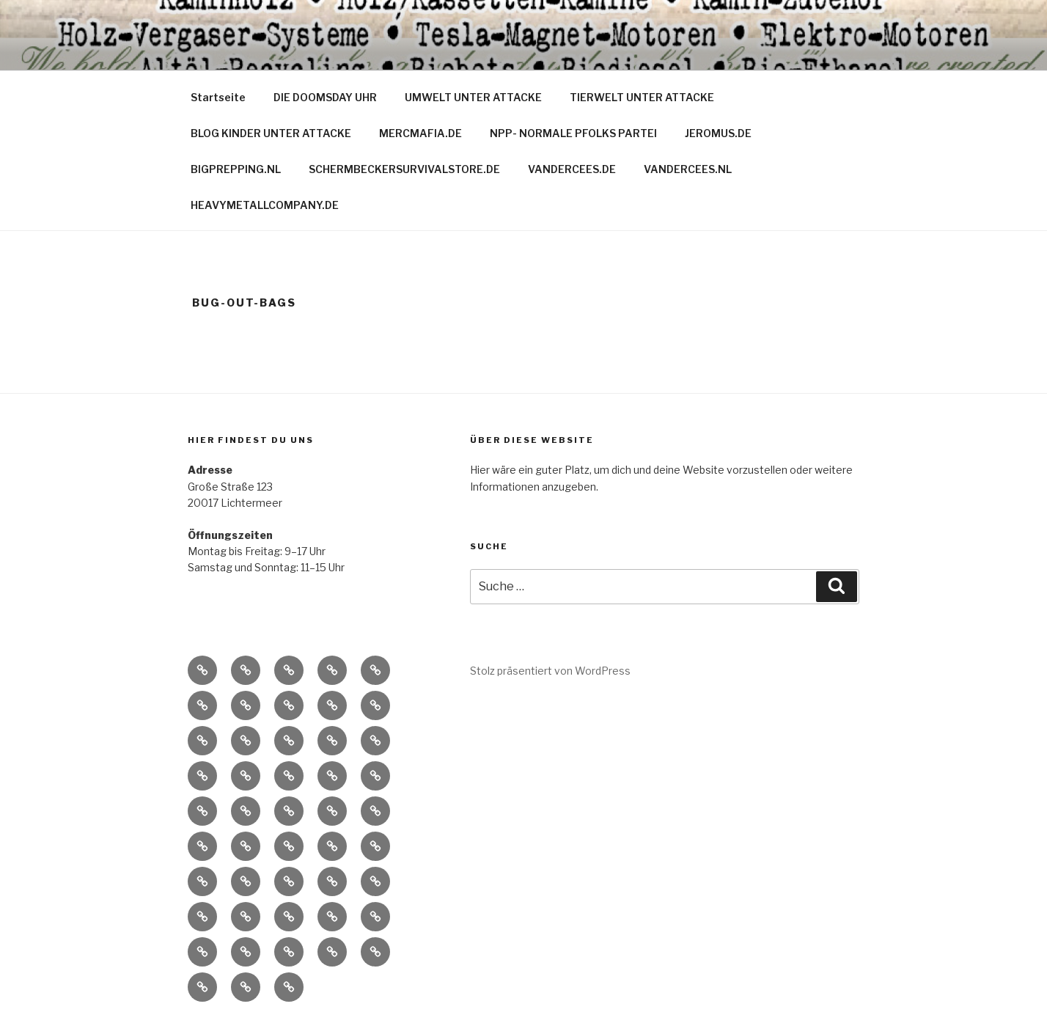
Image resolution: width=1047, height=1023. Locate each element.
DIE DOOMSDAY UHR (325, 97)
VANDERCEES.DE (572, 169)
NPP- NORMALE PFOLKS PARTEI (573, 133)
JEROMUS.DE (718, 133)
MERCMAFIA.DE (420, 133)
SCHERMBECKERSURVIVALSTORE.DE (404, 169)
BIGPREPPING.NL (236, 169)
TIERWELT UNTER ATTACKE (642, 97)
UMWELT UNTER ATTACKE (473, 97)
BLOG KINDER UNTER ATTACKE (271, 133)
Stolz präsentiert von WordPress (550, 670)
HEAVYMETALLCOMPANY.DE (265, 205)
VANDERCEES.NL (688, 169)
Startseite (218, 97)
